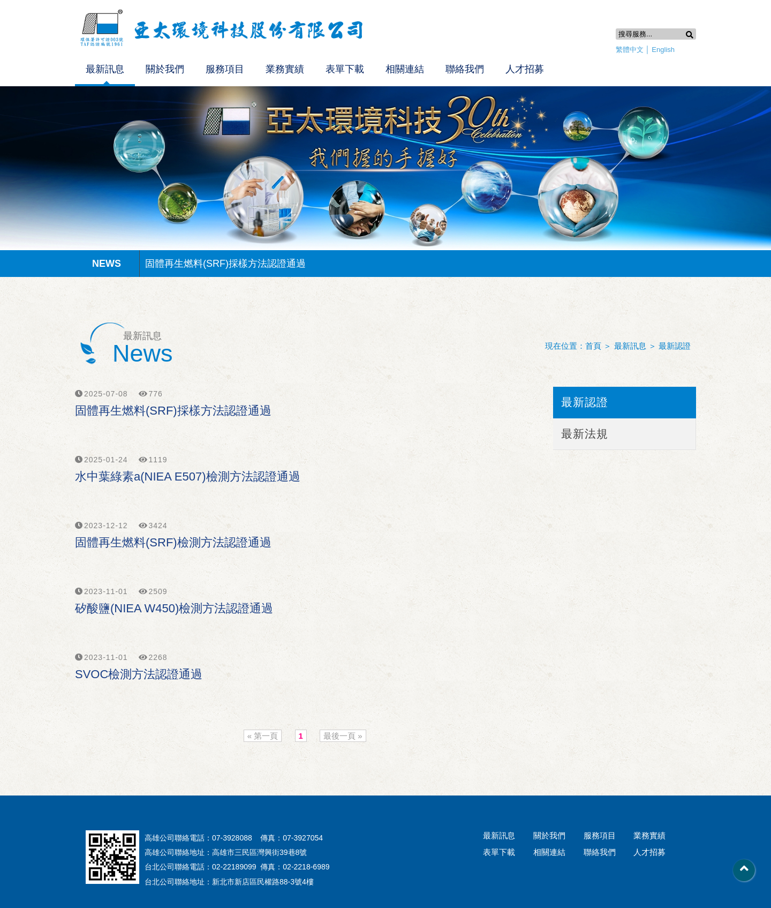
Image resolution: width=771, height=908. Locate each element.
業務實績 (285, 69)
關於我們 (165, 69)
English (663, 50)
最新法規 (584, 433)
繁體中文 (630, 50)
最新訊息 (105, 69)
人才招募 (524, 69)
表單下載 (345, 69)
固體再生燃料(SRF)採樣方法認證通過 (225, 263)
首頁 (593, 345)
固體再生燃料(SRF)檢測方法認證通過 (173, 542)
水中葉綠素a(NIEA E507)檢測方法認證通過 (187, 476)
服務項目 (225, 69)
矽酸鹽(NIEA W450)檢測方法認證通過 (174, 608)
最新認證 (675, 345)
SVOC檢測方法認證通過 (138, 674)
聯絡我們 (464, 69)
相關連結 (405, 69)
